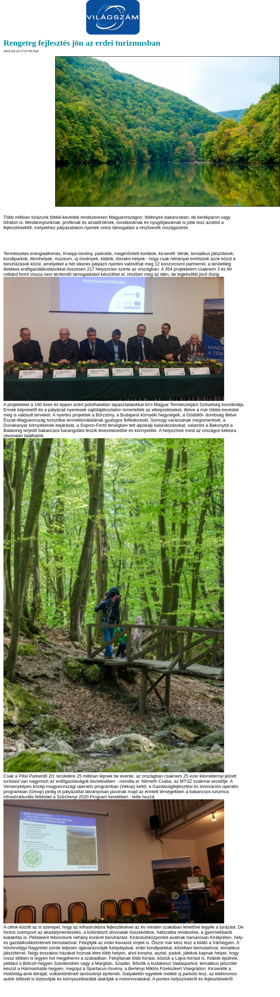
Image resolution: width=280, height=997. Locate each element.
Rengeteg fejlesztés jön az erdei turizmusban (81, 42)
